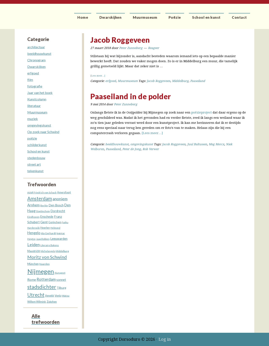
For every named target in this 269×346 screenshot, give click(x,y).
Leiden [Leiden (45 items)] (33, 244)
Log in (164, 339)
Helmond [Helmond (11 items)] (55, 227)
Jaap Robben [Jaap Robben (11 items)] (43, 239)
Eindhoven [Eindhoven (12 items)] (33, 216)
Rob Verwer (150, 149)
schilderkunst (37, 145)
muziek (32, 119)
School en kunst (38, 151)
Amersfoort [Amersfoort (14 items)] (64, 192)
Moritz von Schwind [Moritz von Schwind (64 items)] (47, 257)
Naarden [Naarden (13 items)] (44, 263)
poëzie (32, 138)
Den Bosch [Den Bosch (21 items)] (56, 205)
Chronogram (36, 60)
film (30, 80)
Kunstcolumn (36, 99)
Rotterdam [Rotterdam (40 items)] (46, 279)
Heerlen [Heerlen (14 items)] (45, 227)
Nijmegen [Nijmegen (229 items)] (40, 271)
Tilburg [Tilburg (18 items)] (61, 287)
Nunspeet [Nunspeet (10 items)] (60, 272)
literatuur (34, 106)
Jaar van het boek (40, 93)
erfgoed (110, 81)
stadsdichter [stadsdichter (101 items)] (41, 287)
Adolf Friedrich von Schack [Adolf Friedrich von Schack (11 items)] (42, 192)
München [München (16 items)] (33, 263)
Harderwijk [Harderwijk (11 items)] (33, 227)
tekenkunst (35, 171)
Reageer (153, 48)
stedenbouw (36, 158)
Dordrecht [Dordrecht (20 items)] (57, 211)
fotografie (34, 86)
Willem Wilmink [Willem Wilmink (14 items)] (36, 301)
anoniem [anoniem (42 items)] (60, 198)
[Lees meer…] (97, 76)
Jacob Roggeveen (120, 39)
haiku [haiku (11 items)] (65, 222)
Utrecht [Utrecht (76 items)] (35, 295)
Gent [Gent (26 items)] (44, 222)
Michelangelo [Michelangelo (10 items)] (48, 251)
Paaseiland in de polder (130, 96)
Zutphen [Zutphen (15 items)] (52, 301)
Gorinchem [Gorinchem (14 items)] (55, 222)
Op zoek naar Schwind (43, 132)
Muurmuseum (128, 81)
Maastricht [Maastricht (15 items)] (33, 251)
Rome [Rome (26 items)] (31, 279)
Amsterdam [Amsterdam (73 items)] (39, 198)
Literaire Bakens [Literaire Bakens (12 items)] (49, 245)
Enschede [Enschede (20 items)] (46, 216)
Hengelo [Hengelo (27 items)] (33, 233)
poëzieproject (201, 112)
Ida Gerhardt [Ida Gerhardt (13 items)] (48, 233)
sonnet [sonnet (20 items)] (61, 279)
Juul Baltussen (197, 144)
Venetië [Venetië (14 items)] (49, 295)
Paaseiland (197, 81)
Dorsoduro (34, 13)
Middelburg (180, 81)
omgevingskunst (141, 144)
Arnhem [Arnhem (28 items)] (33, 205)
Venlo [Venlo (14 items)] (58, 295)
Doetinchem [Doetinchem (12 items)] (43, 211)
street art (34, 164)
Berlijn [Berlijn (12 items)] (44, 205)
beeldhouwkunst (117, 144)
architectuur (36, 47)
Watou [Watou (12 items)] (65, 295)
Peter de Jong (131, 149)
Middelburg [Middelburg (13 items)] (62, 251)
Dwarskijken (36, 67)
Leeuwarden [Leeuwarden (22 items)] (58, 238)
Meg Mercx (216, 144)
